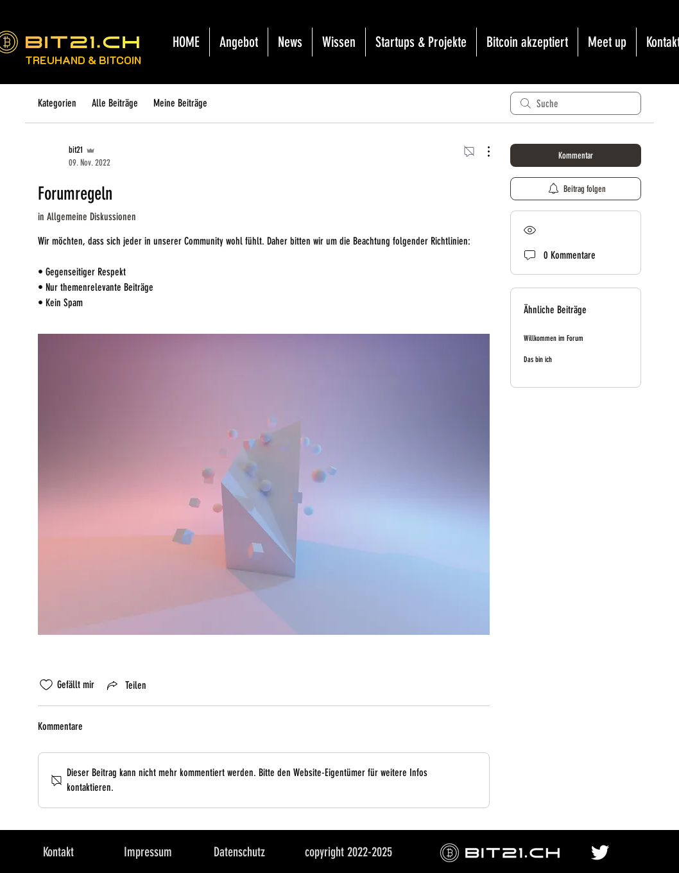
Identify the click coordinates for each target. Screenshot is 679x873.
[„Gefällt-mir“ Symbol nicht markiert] (46, 685)
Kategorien (57, 103)
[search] (575, 103)
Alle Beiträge (115, 103)
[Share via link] (125, 685)
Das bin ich (538, 359)
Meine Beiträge (180, 103)
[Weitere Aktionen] (482, 151)
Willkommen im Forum (553, 338)
